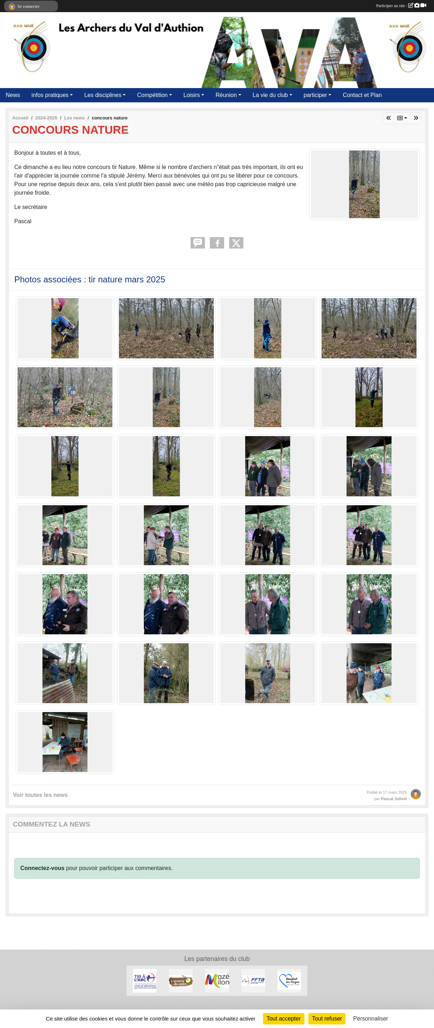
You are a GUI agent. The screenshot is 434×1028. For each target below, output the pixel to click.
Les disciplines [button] (102, 95)
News (13, 95)
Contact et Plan (362, 95)
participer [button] (315, 95)
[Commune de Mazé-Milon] (217, 980)
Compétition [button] (152, 95)
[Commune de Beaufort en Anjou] (289, 980)
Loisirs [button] (191, 95)
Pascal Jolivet (394, 799)
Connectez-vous (42, 868)
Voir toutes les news (40, 795)
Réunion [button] (226, 95)
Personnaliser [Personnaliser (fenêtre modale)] (370, 1019)
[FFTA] (253, 980)
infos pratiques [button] (50, 95)
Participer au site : (401, 5)
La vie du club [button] (270, 95)
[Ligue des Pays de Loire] (144, 980)
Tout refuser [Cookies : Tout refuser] (327, 1019)
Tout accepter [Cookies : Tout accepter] (284, 1019)
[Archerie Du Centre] (180, 980)
